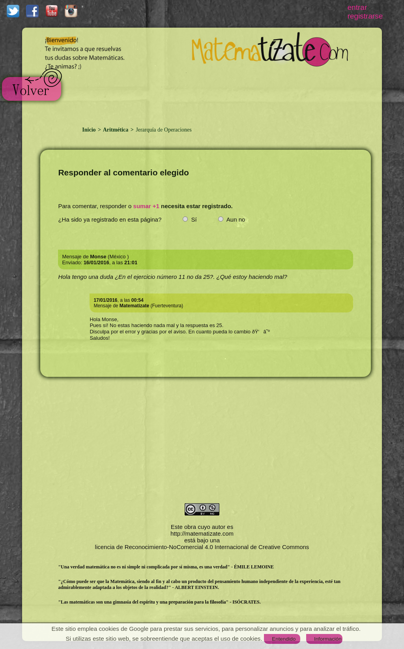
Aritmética (116, 130)
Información (328, 639)
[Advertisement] (212, 95)
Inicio (89, 130)
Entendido (284, 639)
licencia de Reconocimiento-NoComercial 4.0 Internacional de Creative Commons (202, 547)
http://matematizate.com (202, 533)
